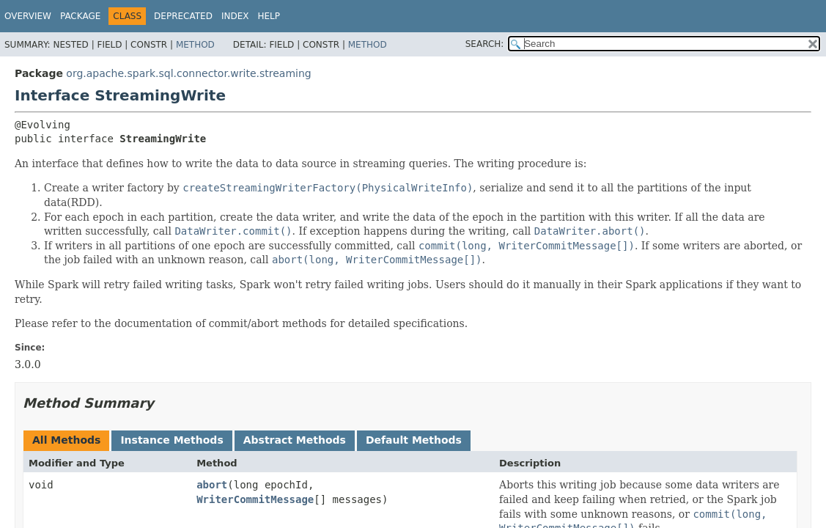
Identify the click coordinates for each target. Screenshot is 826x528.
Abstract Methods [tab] (294, 440)
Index (235, 16)
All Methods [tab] (66, 440)
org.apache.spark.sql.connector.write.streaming (188, 73)
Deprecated (183, 16)
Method (195, 45)
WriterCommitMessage (255, 499)
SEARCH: (484, 44)
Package (80, 16)
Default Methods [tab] (414, 440)
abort (211, 485)
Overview (27, 16)
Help (268, 16)
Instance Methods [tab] (171, 440)
